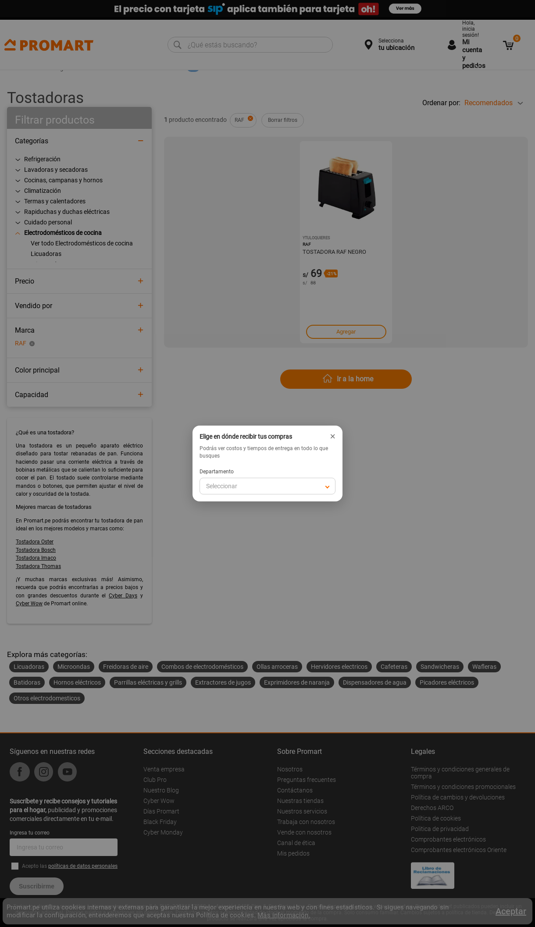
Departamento (217, 472)
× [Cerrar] (332, 436)
